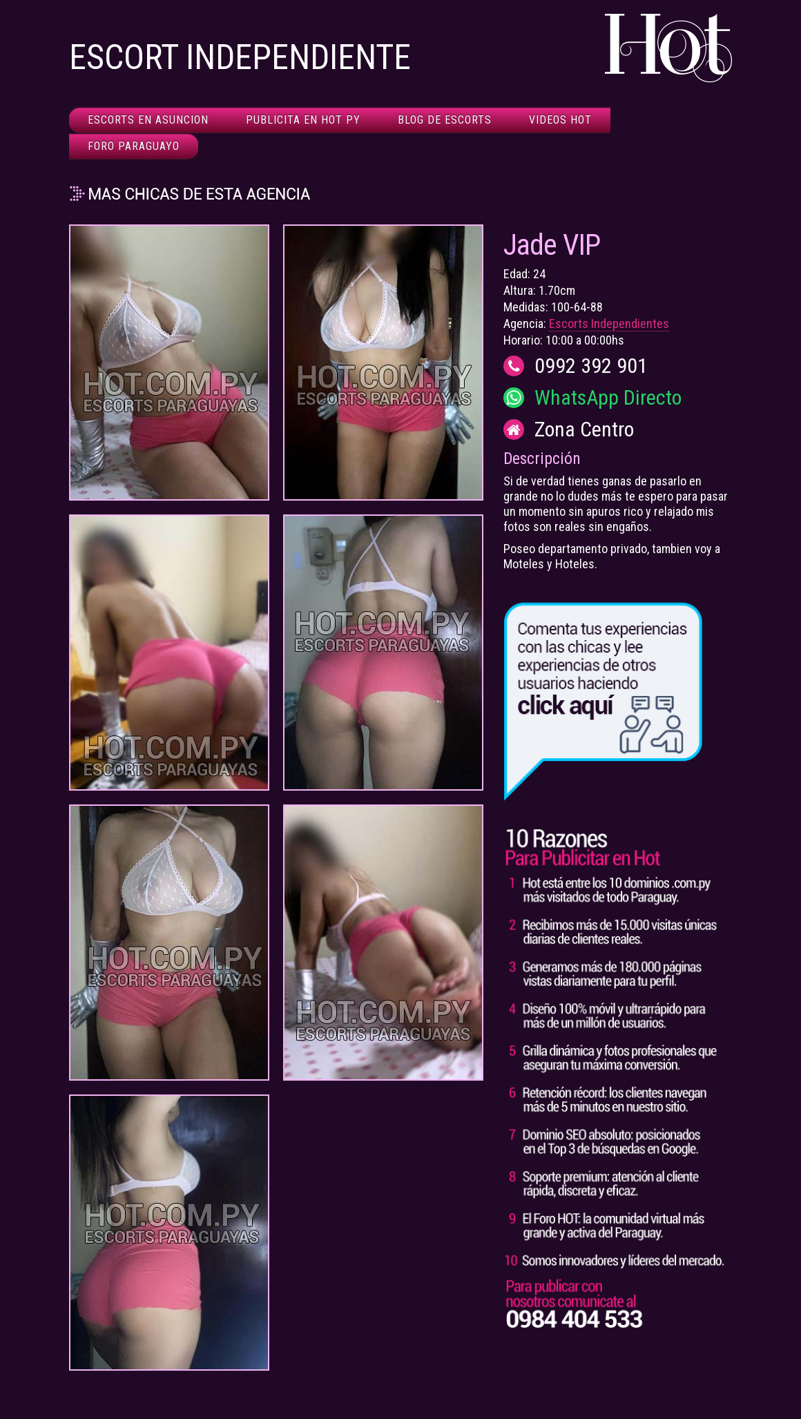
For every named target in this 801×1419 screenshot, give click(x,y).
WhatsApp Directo (608, 397)
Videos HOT (560, 119)
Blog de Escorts (445, 119)
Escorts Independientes (609, 323)
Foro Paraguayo (134, 146)
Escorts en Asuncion (148, 119)
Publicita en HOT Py (303, 119)
